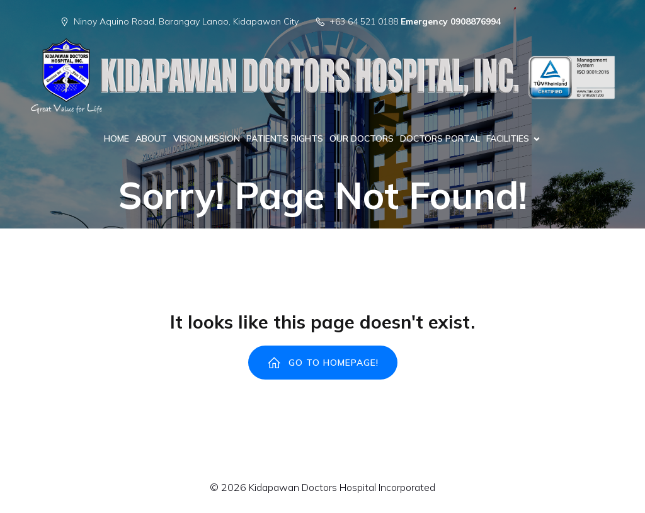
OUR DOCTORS (361, 138)
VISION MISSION (206, 138)
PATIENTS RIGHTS (284, 138)
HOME (116, 138)
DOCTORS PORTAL (440, 138)
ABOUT (151, 138)
